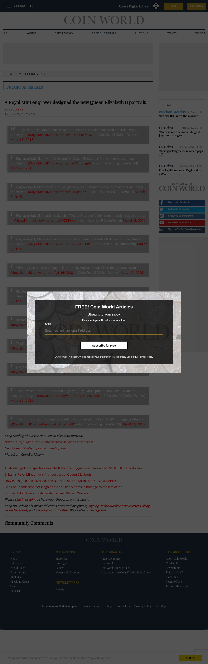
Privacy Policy (146, 356)
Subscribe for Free (104, 345)
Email (48, 323)
